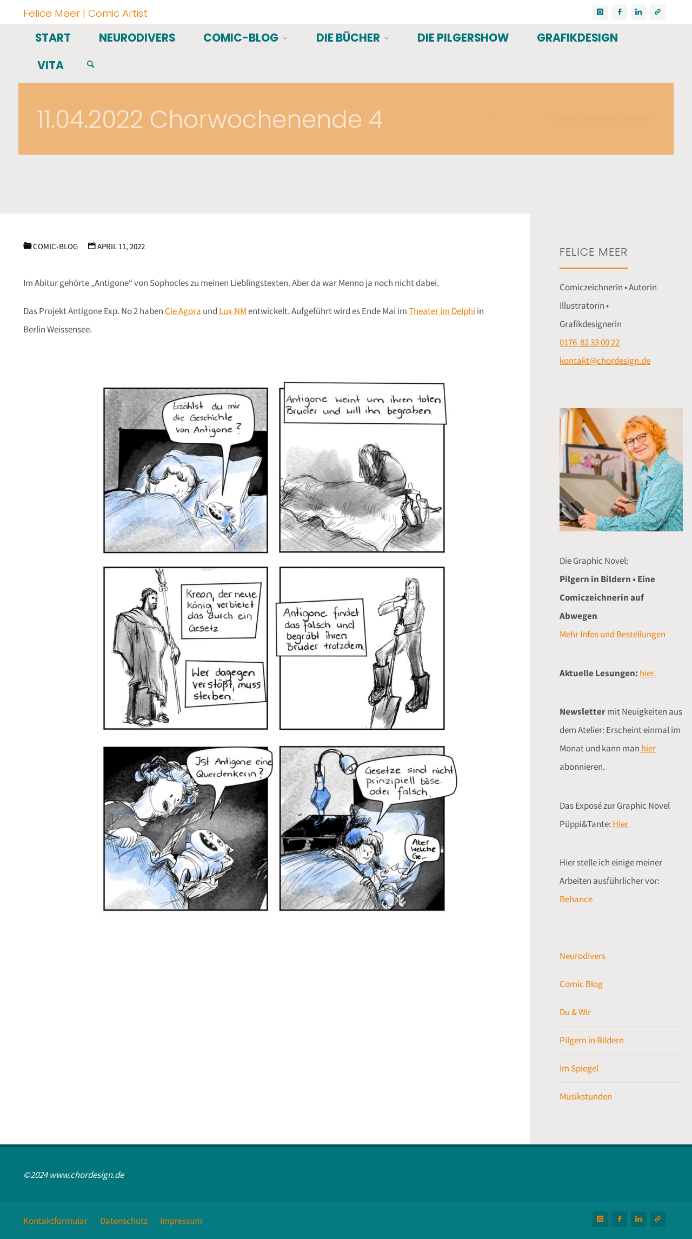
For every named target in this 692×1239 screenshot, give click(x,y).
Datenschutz (124, 1221)
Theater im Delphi (442, 311)
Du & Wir (575, 1012)
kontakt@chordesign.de (605, 361)
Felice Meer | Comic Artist (85, 12)
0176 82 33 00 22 (590, 342)
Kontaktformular (55, 1221)
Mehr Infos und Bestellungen (613, 634)
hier (648, 748)
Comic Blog (581, 984)
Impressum (181, 1221)
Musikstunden (586, 1096)
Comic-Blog (55, 246)
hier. (648, 673)
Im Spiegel (579, 1068)
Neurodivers (583, 956)
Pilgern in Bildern (592, 1040)
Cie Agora (183, 311)
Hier (620, 824)
